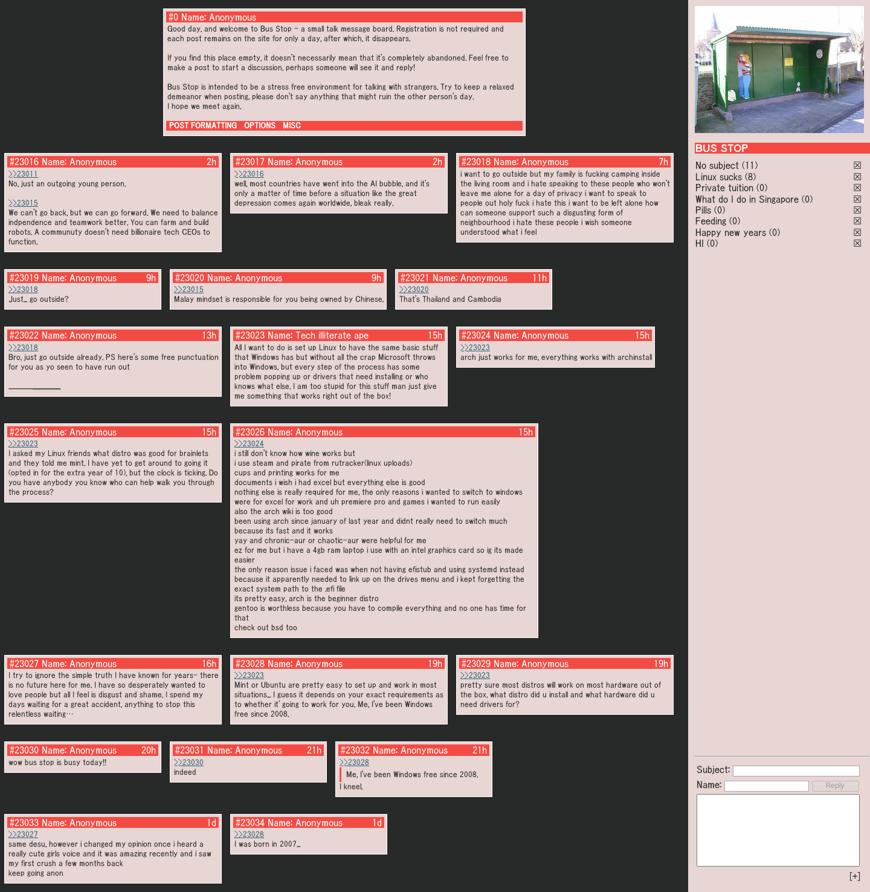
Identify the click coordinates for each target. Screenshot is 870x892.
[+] (854, 876)
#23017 (250, 161)
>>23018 (23, 289)
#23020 (189, 277)
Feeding (710, 221)
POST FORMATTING (203, 125)
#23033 (24, 822)
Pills (703, 210)
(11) (750, 165)
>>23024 (249, 444)
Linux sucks (718, 176)
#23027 (24, 663)
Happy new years (730, 232)
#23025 (24, 432)
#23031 (189, 750)
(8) (750, 176)
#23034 (250, 822)
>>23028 (354, 762)
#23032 (355, 750)
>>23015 (23, 203)
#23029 (476, 663)
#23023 (250, 335)
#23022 (24, 335)
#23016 (24, 161)
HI (699, 243)
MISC (292, 125)
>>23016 (249, 174)
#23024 (476, 335)
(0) (761, 187)
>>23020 (414, 289)
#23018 (476, 161)
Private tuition (724, 187)
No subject (718, 165)
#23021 (415, 277)
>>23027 (23, 834)
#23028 (250, 663)
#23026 (250, 432)
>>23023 (475, 347)
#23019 (24, 277)
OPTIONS (260, 125)
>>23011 (23, 174)
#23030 (24, 750)
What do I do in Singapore (747, 199)
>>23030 (189, 762)
